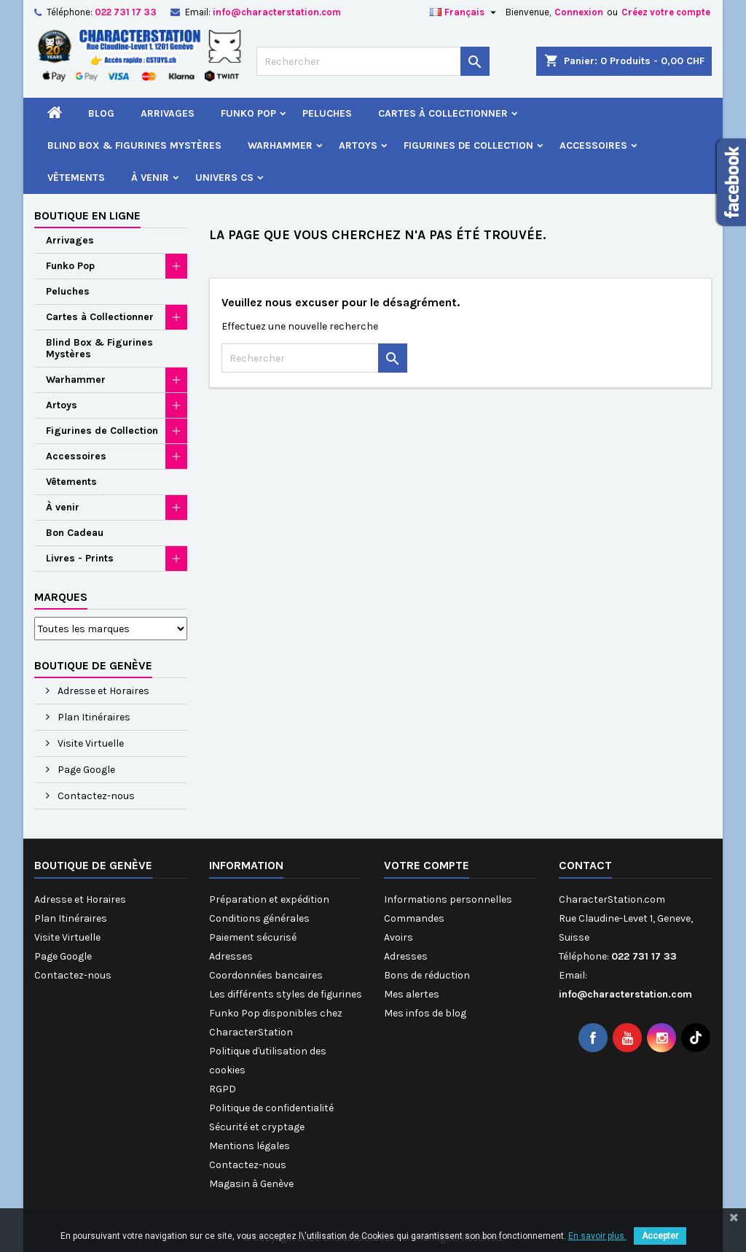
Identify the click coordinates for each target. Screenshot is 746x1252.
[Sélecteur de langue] (465, 12)
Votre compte (426, 865)
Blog (101, 113)
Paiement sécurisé (253, 937)
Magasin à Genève (251, 1184)
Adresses (231, 956)
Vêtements (76, 177)
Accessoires (593, 145)
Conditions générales (259, 918)
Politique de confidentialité (271, 1108)
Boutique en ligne (87, 215)
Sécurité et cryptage (257, 1127)
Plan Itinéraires (92, 717)
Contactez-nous (95, 796)
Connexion (578, 12)
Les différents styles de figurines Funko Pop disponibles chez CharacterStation (285, 1013)
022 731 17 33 (126, 12)
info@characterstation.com (277, 12)
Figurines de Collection (468, 145)
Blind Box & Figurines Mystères (134, 145)
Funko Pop (248, 113)
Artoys (358, 145)
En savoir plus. (597, 1236)
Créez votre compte (665, 12)
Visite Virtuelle (89, 743)
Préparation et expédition (269, 899)
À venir (150, 177)
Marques (60, 597)
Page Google (85, 769)
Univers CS (224, 177)
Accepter (660, 1236)
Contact (585, 865)
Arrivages (168, 113)
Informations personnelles (448, 899)
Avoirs (398, 937)
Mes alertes (411, 994)
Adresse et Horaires (102, 691)
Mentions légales (249, 1146)
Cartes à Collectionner (443, 113)
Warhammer (280, 145)
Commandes (414, 918)
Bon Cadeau (74, 532)
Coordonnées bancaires (266, 975)
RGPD (222, 1089)
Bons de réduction (427, 975)
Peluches (327, 113)
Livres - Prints (80, 558)
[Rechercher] (373, 61)
